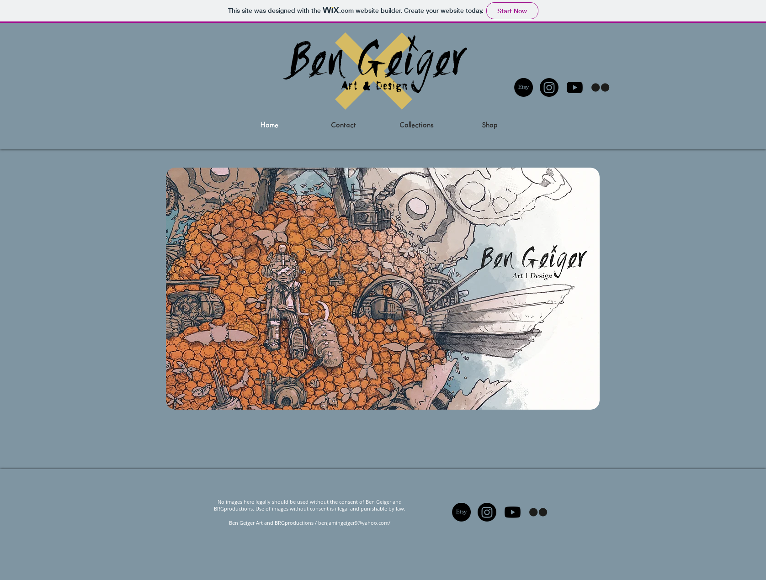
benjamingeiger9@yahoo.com (353, 522)
